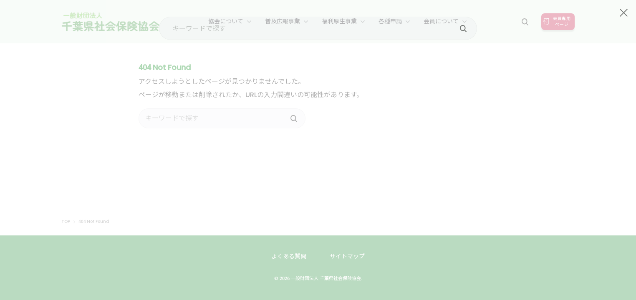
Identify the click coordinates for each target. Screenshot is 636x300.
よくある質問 (288, 256)
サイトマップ (347, 256)
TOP (65, 222)
